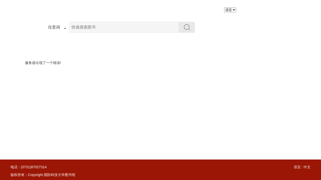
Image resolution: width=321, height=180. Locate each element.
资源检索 (136, 10)
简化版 (273, 10)
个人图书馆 (210, 10)
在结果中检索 (224, 27)
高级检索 (252, 27)
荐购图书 (160, 10)
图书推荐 (184, 10)
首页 (116, 10)
